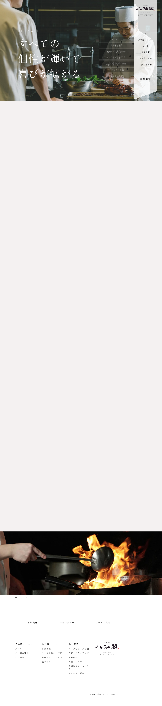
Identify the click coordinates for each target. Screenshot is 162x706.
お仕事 (145, 45)
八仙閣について (145, 39)
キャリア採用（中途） (53, 653)
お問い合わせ (145, 64)
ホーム (145, 33)
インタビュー (145, 58)
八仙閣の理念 (22, 653)
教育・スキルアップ (79, 653)
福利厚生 (73, 657)
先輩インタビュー (78, 661)
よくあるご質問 (77, 673)
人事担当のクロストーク (80, 667)
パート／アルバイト (52, 657)
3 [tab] (158, 98)
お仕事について (51, 644)
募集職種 (46, 648)
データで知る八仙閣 (79, 648)
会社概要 (19, 657)
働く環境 (145, 52)
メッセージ (21, 648)
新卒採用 (46, 661)
